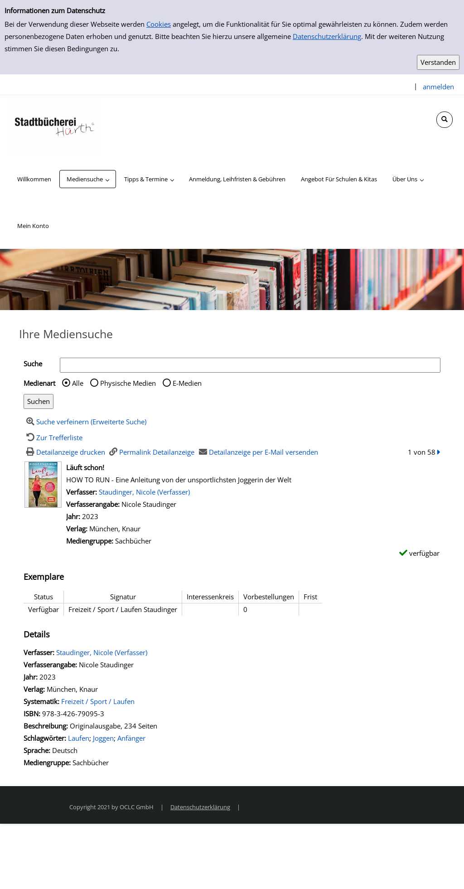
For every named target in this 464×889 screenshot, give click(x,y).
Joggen (103, 738)
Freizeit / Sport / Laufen (98, 701)
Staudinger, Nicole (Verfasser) (144, 491)
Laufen (78, 738)
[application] (87, 179)
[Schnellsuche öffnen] (444, 120)
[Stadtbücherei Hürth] (54, 124)
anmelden (438, 86)
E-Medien (187, 383)
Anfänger (131, 738)
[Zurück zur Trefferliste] (53, 437)
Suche (33, 363)
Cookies (158, 24)
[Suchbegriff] (250, 365)
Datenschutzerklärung (327, 36)
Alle (77, 383)
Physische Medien (128, 383)
